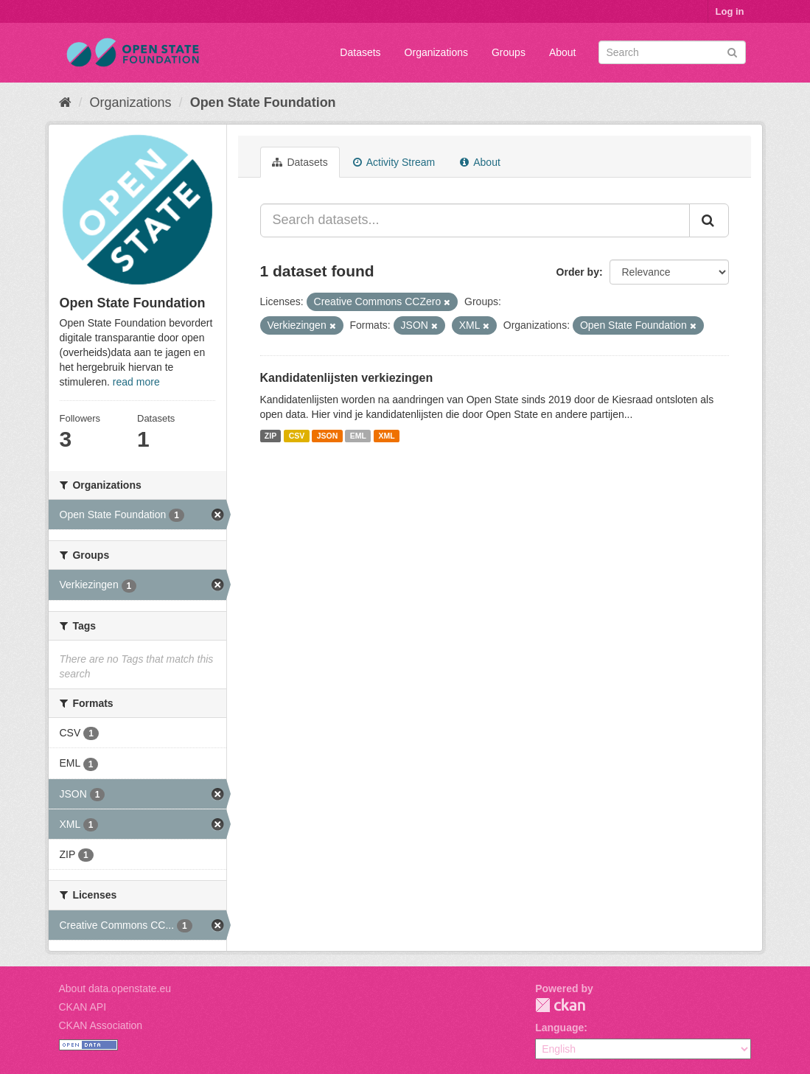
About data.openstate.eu (115, 988)
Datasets (360, 52)
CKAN (560, 1005)
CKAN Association (101, 1025)
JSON (327, 435)
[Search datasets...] (475, 220)
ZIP (270, 435)
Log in (730, 11)
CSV (297, 435)
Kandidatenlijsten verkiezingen (346, 378)
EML (358, 435)
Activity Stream (394, 162)
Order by (577, 272)
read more (136, 382)
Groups (509, 52)
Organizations (436, 52)
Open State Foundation (263, 102)
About (562, 52)
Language (559, 1027)
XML (386, 435)
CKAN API (83, 1007)
